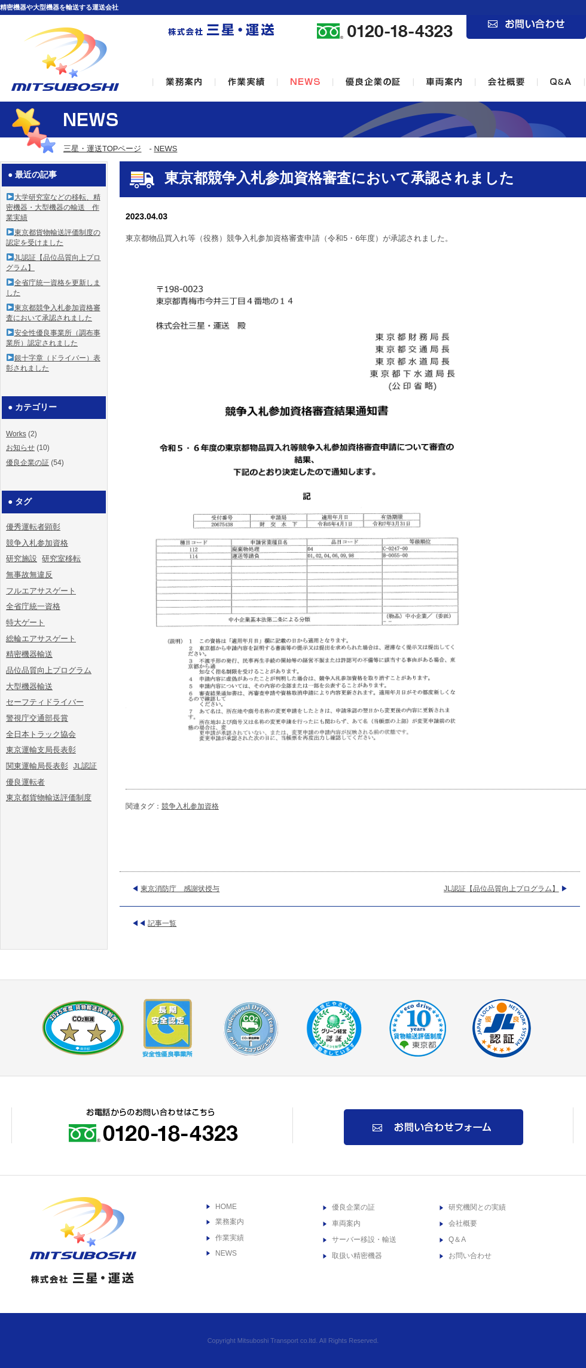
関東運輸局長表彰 (37, 765)
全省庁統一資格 (33, 606)
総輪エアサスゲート (41, 638)
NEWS (165, 148)
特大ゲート (25, 622)
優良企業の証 (27, 462)
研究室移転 (61, 558)
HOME (226, 1206)
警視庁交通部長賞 (37, 718)
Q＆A (457, 1239)
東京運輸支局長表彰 (41, 749)
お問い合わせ (470, 1255)
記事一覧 (162, 923)
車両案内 (346, 1223)
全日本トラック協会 (41, 734)
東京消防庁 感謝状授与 (180, 889)
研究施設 (21, 558)
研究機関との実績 (477, 1207)
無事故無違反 (29, 574)
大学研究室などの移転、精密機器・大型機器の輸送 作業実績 (53, 207)
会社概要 (462, 1223)
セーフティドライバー (45, 701)
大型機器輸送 (29, 686)
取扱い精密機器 (357, 1255)
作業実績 (229, 1238)
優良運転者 (25, 782)
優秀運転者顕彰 (33, 526)
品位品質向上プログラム (48, 670)
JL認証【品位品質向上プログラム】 (501, 889)
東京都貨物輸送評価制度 (48, 797)
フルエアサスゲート (41, 590)
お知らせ (20, 447)
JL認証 (85, 765)
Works (16, 434)
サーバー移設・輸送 (364, 1239)
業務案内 (229, 1221)
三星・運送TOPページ (102, 148)
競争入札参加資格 (190, 806)
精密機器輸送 (29, 654)
